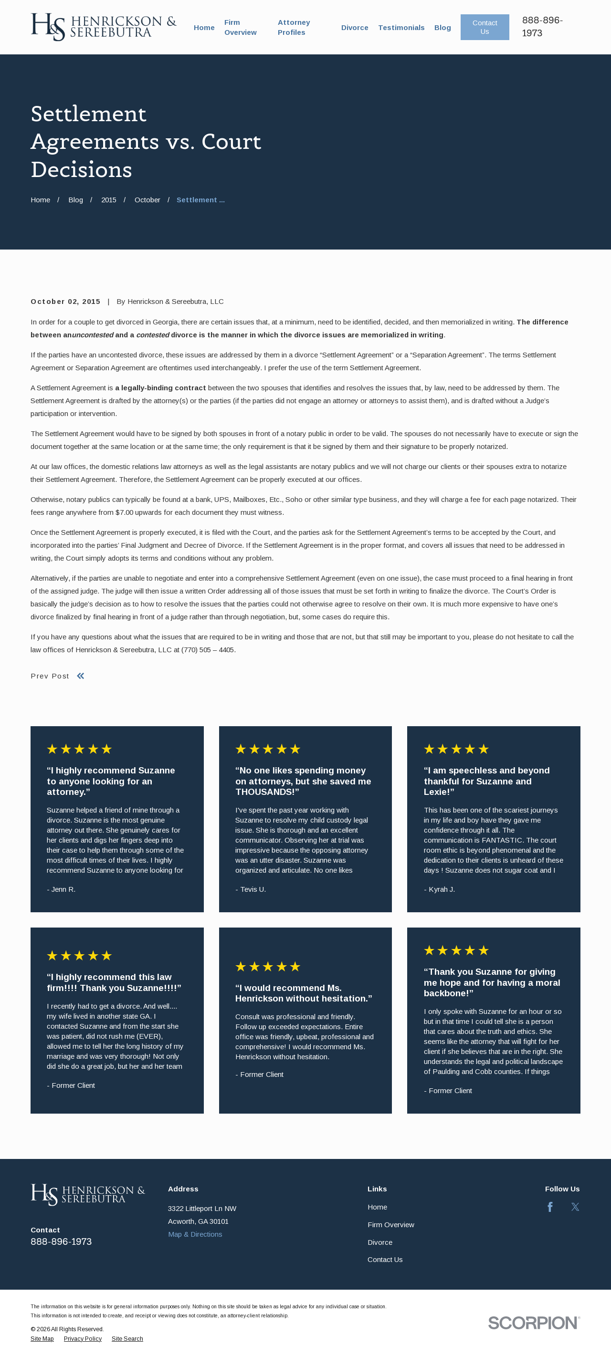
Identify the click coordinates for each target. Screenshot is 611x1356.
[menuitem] (42, 1339)
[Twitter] (575, 1207)
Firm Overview (391, 1224)
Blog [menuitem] (442, 27)
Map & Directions (195, 1234)
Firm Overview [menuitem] (240, 27)
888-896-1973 (61, 1241)
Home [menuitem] (204, 27)
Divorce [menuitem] (355, 27)
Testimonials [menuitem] (401, 27)
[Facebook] (550, 1207)
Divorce (380, 1242)
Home (377, 1207)
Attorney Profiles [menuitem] (294, 27)
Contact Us (485, 27)
